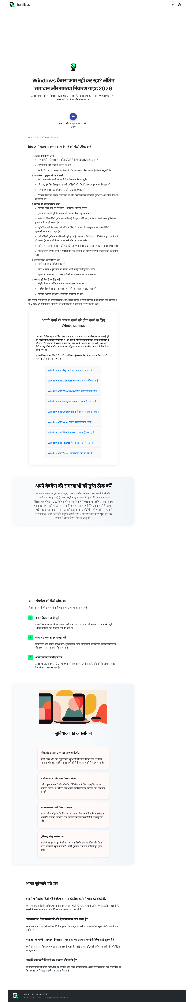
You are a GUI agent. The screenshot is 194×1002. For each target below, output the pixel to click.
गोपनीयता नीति (41, 994)
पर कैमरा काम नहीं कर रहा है (70, 370)
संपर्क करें (66, 998)
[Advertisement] (97, 31)
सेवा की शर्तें (28, 994)
